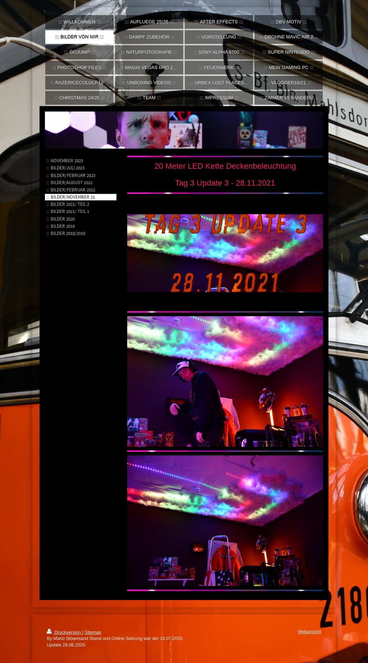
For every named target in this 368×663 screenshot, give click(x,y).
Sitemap (92, 632)
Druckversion (64, 632)
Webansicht (309, 631)
